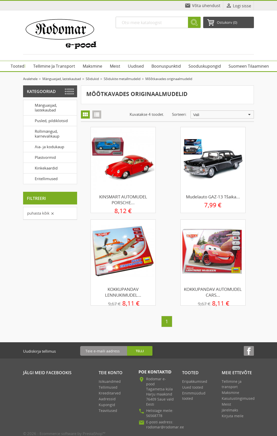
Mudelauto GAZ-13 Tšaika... (213, 197)
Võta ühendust (206, 5)
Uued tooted (192, 387)
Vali (222, 114)
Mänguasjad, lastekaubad (41, 107)
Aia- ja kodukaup (44, 146)
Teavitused (108, 410)
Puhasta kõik (41, 213)
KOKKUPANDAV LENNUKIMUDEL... (123, 292)
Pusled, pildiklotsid (46, 120)
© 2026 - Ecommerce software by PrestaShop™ (64, 433)
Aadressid (107, 398)
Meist (226, 404)
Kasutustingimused (238, 398)
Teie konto (111, 372)
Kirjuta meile (233, 415)
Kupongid (107, 404)
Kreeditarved (110, 393)
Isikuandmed (110, 381)
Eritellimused (41, 178)
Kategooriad (41, 91)
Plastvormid (40, 157)
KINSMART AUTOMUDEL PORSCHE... (123, 199)
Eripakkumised (194, 381)
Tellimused (108, 387)
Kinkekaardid (41, 167)
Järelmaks (230, 410)
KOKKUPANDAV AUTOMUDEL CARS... (213, 292)
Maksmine (230, 392)
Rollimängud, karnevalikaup (42, 133)
